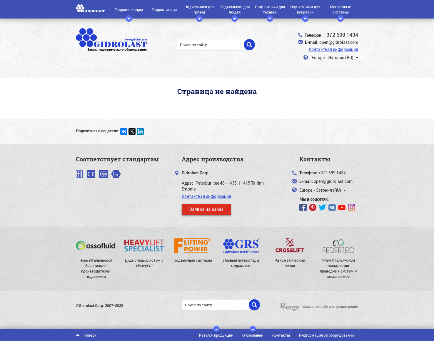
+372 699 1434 (340, 34)
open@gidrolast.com (338, 42)
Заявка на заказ (206, 209)
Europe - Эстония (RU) (330, 58)
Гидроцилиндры (129, 11)
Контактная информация (333, 49)
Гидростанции (164, 9)
